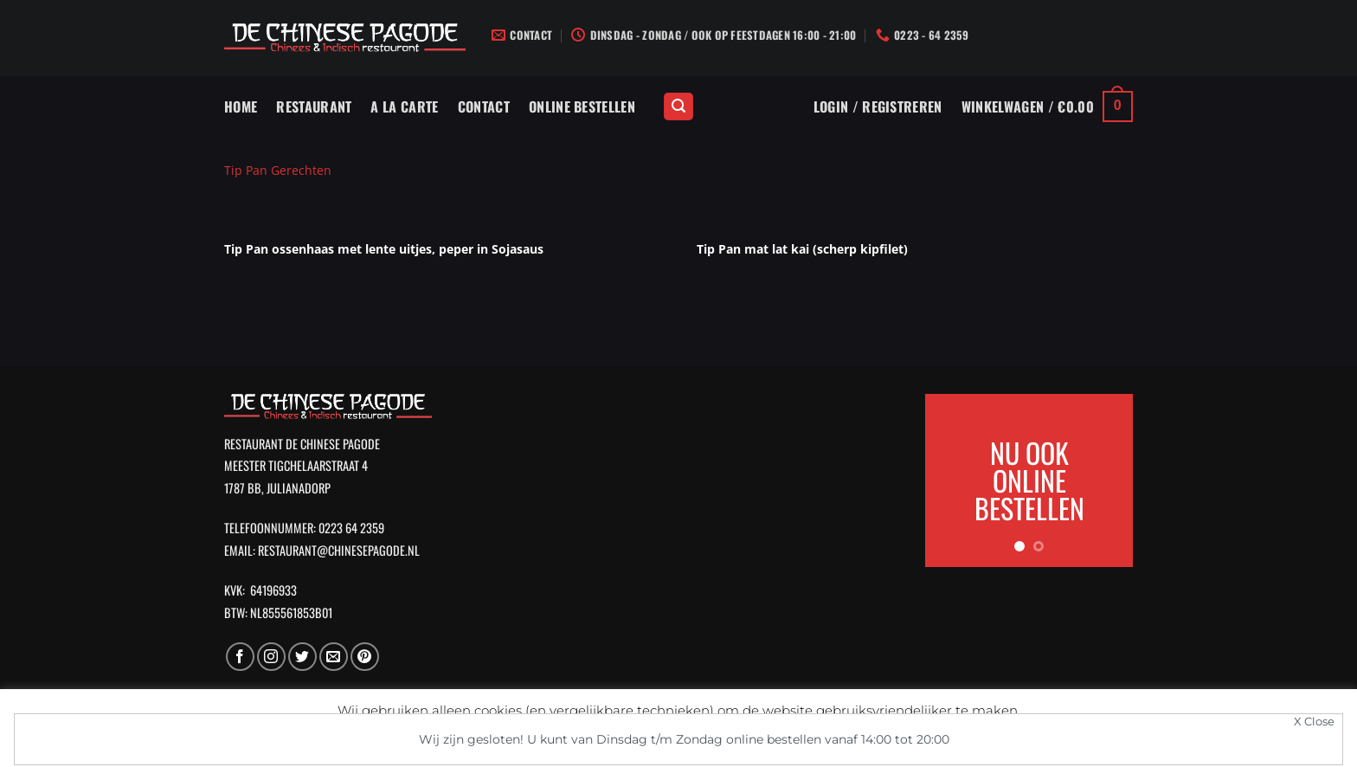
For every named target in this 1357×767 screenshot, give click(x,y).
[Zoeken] (678, 107)
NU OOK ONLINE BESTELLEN (1029, 480)
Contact (484, 106)
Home (240, 106)
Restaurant (313, 106)
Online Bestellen (582, 106)
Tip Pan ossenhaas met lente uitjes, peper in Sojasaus (383, 249)
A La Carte (404, 106)
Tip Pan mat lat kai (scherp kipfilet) (802, 249)
